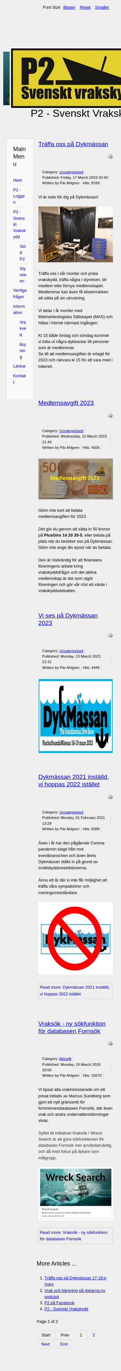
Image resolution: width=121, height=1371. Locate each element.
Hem (17, 180)
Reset (85, 7)
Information (19, 309)
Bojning (23, 350)
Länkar (19, 366)
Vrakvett (23, 328)
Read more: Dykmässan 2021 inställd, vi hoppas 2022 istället (75, 990)
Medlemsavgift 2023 (66, 402)
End (64, 1344)
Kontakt (19, 378)
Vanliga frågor (20, 293)
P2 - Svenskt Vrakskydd (19, 224)
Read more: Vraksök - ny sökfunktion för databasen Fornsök (73, 1235)
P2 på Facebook (60, 1302)
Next (45, 1344)
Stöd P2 (23, 252)
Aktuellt (65, 1059)
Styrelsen (23, 274)
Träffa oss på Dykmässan (73, 144)
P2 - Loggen (19, 196)
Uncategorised (71, 172)
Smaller (102, 7)
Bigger (69, 7)
